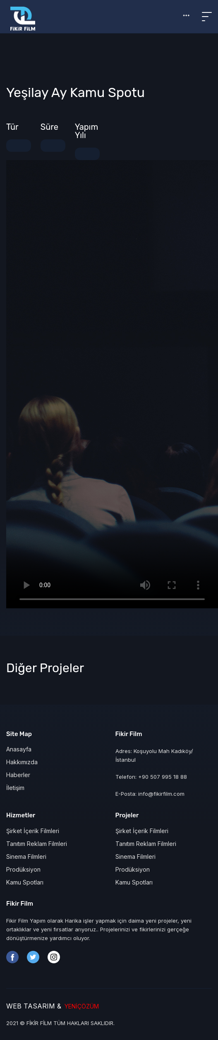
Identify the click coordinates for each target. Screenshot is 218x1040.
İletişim (15, 787)
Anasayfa (18, 749)
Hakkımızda (22, 761)
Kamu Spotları (24, 882)
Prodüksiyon (23, 869)
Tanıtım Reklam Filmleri (36, 843)
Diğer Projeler (45, 668)
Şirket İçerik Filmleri (32, 830)
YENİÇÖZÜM (80, 1006)
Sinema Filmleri (26, 856)
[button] (186, 15)
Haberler (18, 774)
